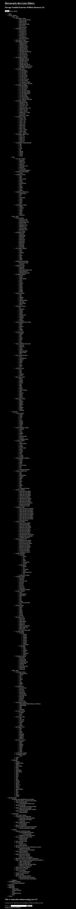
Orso (20, 336)
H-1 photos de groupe (24, 630)
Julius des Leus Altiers (25, 495)
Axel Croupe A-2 (23, 54)
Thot (20, 145)
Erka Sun (21, 698)
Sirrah (20, 209)
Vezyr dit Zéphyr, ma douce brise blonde (26, 800)
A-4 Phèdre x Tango (21, 28)
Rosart (17, 780)
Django (21, 745)
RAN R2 (21, 233)
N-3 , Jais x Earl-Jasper (22, 355)
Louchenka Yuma (23, 439)
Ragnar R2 (22, 236)
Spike (20, 202)
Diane (20, 751)
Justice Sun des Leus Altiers (26, 514)
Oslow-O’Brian (23, 300)
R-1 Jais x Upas (20, 218)
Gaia (24, 647)
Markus (21, 404)
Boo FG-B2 (22, 25)
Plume (21, 287)
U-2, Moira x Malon (21, 100)
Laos (20, 430)
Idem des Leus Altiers (24, 523)
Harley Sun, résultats (24, 855)
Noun (20, 259)
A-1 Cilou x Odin (20, 716)
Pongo (21, 288)
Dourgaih (21, 734)
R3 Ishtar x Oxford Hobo (22, 261)
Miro (20, 406)
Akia (20, 706)
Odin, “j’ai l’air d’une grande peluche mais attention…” (30, 860)
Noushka (21, 252)
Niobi (20, 348)
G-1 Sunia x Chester (21, 656)
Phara (20, 284)
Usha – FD (22, 124)
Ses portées (22, 821)
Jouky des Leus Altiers (25, 491)
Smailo (21, 190)
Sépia (20, 180)
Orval (20, 342)
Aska (20, 685)
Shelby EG (22, 161)
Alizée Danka (22, 705)
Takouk (21, 151)
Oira (17, 793)
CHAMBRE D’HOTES (15, 881)
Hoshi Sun (22, 624)
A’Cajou (21, 721)
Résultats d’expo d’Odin (25, 865)
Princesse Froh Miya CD (25, 270)
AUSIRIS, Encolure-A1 (25, 67)
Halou (20, 609)
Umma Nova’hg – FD (25, 108)
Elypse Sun (22, 700)
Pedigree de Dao (23, 838)
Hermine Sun (22, 621)
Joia (20, 472)
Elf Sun (21, 699)
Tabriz (17, 786)
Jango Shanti (22, 475)
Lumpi (21, 414)
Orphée (21, 312)
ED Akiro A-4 (23, 30)
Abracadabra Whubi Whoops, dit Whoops (30, 703)
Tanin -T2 (21, 138)
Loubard (21, 429)
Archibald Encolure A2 (25, 51)
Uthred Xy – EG (23, 103)
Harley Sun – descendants (26, 857)
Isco (20, 598)
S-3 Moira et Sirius (20, 174)
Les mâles (21, 554)
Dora (20, 728)
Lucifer (21, 450)
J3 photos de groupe (24, 488)
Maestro (21, 392)
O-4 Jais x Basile (20, 293)
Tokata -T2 (22, 139)
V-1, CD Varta (23, 89)
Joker (20, 463)
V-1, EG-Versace (23, 87)
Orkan (21, 338)
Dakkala (21, 737)
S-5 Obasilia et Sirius (21, 205)
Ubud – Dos (22, 128)
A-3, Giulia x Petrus (21, 40)
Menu (7, 11)
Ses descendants (27, 834)
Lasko (20, 432)
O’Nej (17, 796)
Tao (20, 150)
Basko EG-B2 (22, 21)
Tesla (20, 148)
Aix (20, 676)
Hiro (20, 608)
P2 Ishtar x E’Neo (20, 265)
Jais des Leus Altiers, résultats (27, 828)
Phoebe (21, 275)
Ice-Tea (25, 563)
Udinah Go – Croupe (24, 112)
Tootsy (17, 768)
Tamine (18, 794)
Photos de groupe (23, 520)
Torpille (18, 781)
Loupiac (21, 437)
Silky (20, 194)
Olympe (21, 316)
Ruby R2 (21, 244)
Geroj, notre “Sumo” (21, 815)
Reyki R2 (21, 245)
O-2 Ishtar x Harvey (21, 306)
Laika (20, 449)
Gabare (25, 643)
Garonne (25, 650)
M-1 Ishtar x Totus (20, 398)
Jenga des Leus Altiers (25, 492)
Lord (20, 453)
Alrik (20, 682)
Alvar (20, 677)
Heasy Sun (22, 618)
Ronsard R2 (22, 235)
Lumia (21, 424)
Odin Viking (19, 766)
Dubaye (21, 744)
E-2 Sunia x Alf (20, 686)
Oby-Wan (21, 301)
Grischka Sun (22, 663)
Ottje (20, 296)
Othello (21, 333)
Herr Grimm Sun (23, 627)
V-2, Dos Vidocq (23, 80)
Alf (20, 680)
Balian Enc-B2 (23, 27)
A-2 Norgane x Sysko (21, 702)
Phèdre (21, 291)
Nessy (20, 249)
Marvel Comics (23, 390)
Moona (21, 379)
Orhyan (18, 787)
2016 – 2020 (15, 216)
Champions (11, 884)
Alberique (21, 709)
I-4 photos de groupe (24, 552)
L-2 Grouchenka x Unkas (22, 427)
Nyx (20, 364)
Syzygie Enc (22, 168)
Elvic (20, 715)
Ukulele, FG (22, 125)
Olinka (21, 299)
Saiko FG (21, 167)
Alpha (20, 722)
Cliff (17, 758)
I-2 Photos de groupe (24, 589)
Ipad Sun (21, 579)
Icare (20, 596)
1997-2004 (15, 760)
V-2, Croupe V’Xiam (24, 82)
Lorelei (21, 446)
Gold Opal (25, 653)
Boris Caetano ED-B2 (25, 19)
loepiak (21, 421)
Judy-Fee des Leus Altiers (26, 502)
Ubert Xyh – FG (23, 109)
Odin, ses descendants (25, 862)
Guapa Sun (22, 669)
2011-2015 (15, 411)
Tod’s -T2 (21, 135)
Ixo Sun (21, 585)
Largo (20, 420)
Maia (20, 391)
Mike (20, 385)
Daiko (20, 747)
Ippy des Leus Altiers (24, 528)
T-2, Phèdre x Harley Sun (22, 134)
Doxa (20, 731)
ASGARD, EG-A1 (24, 60)
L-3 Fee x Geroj (20, 413)
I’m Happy (26, 569)
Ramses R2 (22, 239)
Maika (21, 408)
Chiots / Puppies (13, 15)
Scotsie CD (22, 163)
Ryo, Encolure (23, 228)
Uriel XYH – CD (23, 105)
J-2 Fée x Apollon (20, 489)
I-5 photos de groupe (24, 537)
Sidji (20, 184)
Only (20, 327)
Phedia (21, 290)
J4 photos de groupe (24, 469)
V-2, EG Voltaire (23, 71)
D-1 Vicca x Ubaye (20, 740)
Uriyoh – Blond (23, 111)
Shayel (21, 173)
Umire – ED (22, 118)
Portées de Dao (23, 839)
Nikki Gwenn (22, 352)
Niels (20, 362)
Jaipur (20, 462)
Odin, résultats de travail (25, 861)
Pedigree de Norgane (24, 848)
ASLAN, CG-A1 (23, 63)
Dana (20, 748)
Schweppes (22, 197)
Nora (20, 353)
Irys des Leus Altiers (24, 550)
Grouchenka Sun (23, 661)
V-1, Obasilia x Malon (21, 84)
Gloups (25, 635)
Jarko (20, 473)
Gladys (25, 654)
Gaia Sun (21, 664)
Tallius (17, 764)
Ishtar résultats (23, 823)
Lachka (21, 433)
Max (20, 384)
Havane (21, 615)
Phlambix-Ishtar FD (24, 272)
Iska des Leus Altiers (24, 544)
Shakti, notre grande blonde (23, 867)
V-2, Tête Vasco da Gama (25, 83)
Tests (13, 894)
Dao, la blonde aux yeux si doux (24, 836)
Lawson (21, 456)
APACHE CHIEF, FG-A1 (25, 66)
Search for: (8, 906)
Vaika (20, 755)
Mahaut (21, 407)
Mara (20, 387)
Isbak (24, 560)
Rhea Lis (18, 784)
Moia (20, 400)
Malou (21, 395)
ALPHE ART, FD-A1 (24, 64)
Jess (20, 486)
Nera (20, 369)
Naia (20, 257)
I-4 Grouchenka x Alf (21, 539)
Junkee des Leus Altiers (25, 498)
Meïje (20, 378)
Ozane (17, 783)
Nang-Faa (21, 346)
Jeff (20, 479)
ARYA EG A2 (23, 44)
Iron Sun (21, 582)
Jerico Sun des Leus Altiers (26, 510)
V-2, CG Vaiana (23, 74)
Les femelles (22, 565)
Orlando (21, 320)
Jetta (20, 484)
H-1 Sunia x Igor (20, 617)
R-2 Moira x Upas (20, 232)
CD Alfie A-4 (22, 32)
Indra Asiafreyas (27, 572)
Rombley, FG (22, 226)
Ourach (17, 761)
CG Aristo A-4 (23, 34)
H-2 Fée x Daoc (20, 605)
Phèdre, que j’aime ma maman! (24, 808)
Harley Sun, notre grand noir (23, 854)
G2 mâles (21, 633)
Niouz (20, 255)
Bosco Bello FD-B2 (24, 24)
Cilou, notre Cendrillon (22, 851)
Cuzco (17, 757)
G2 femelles (22, 646)
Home (10, 14)
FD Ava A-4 (22, 35)
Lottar (20, 416)
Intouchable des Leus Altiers (26, 534)
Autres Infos (12, 887)
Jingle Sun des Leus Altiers (26, 511)
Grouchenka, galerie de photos (27, 818)
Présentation (12, 886)
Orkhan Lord (22, 314)
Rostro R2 (22, 241)
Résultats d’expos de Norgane (27, 849)
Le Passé (14, 829)
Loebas (21, 423)
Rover (17, 767)
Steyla (21, 200)
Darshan (21, 735)
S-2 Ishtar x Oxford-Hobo (22, 171)
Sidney (21, 206)
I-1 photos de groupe (24, 602)
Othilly (21, 329)
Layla (20, 417)
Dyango (21, 741)
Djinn (20, 750)
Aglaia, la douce (20, 874)
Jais (20, 482)
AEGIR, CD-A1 (23, 61)
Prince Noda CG (23, 271)
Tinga (17, 792)
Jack (20, 466)
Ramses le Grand (23, 262)
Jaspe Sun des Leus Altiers (26, 515)
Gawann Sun (22, 659)
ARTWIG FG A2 (23, 50)
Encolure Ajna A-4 (24, 38)
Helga (20, 611)
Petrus (21, 277)
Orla (20, 294)
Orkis (20, 304)
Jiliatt (20, 481)
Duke (20, 742)
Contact (11, 896)
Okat (17, 790)
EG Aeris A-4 (22, 31)
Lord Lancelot (23, 436)
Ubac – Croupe (23, 129)
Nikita (21, 361)
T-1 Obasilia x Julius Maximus (23, 142)
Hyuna (21, 614)
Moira (20, 394)
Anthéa (21, 683)
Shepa (20, 213)
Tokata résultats (23, 812)
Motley (21, 381)
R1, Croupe (22, 231)
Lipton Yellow (23, 443)
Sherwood (22, 215)
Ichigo (24, 556)
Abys (20, 708)
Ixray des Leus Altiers (25, 533)
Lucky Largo (22, 447)
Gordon (25, 637)
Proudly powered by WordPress (13, 907)
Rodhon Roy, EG (23, 220)
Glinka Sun (22, 667)
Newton (21, 359)
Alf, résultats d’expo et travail (27, 877)
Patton (21, 285)
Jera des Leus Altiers (24, 497)
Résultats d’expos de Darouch (27, 835)
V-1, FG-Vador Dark (24, 93)
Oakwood (21, 309)
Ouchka (21, 326)
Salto (20, 176)
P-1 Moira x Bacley (21, 274)
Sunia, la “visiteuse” (21, 870)
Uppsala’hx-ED (23, 102)
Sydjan (21, 187)
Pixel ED (21, 267)
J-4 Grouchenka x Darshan (22, 458)
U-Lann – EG (22, 119)
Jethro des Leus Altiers (25, 501)
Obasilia (21, 297)
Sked (20, 177)
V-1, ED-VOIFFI (23, 86)
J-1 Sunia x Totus (20, 507)
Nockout (21, 345)
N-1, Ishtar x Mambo (21, 248)
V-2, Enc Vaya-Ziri (24, 79)
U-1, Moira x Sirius (21, 116)
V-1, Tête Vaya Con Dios (25, 99)
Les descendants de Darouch (26, 832)
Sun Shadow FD (23, 165)
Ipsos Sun (21, 586)
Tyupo (21, 155)
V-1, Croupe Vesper (24, 98)
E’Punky (21, 712)
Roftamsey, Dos (23, 229)
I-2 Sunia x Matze (20, 576)
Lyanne (21, 455)
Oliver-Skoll (22, 303)
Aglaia (21, 725)
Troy (20, 147)
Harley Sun (22, 628)
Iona (20, 604)
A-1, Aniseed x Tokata (21, 57)
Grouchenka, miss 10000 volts (23, 816)
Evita (20, 714)
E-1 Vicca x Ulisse (20, 711)
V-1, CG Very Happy (24, 90)
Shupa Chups (22, 178)
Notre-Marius (22, 358)
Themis (21, 152)
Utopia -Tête (22, 131)
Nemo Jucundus (23, 351)
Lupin (20, 452)
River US (21, 264)
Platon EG (22, 268)
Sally (20, 203)
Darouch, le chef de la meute (23, 831)
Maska (21, 403)
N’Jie (20, 356)
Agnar (21, 679)
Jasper (21, 460)
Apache (21, 674)
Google (25, 634)
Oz (20, 307)
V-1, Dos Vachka (23, 96)
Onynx (21, 310)
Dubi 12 (21, 738)
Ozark (20, 313)
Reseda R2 (22, 242)
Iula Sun (21, 583)
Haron (21, 607)
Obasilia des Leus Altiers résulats (27, 806)
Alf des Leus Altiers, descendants (27, 878)
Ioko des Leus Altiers (24, 531)
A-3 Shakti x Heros (21, 672)
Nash (20, 251)
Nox (20, 254)
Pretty (20, 280)
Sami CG (21, 164)
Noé (20, 366)
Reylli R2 (21, 246)
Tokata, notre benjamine (22, 810)
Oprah (21, 323)
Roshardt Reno (19, 763)
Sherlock (21, 207)
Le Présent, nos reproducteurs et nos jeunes (23, 799)
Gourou (25, 640)
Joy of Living (22, 465)
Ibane (24, 570)
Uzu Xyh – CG (23, 106)
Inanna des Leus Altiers (25, 540)
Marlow (21, 401)
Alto (20, 718)
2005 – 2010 (15, 670)
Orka (20, 325)
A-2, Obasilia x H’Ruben (22, 41)
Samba (21, 210)
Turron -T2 (22, 137)
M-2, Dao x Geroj (20, 377)
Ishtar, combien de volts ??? (23, 822)
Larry (20, 442)
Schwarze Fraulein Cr (24, 170)
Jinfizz (21, 485)
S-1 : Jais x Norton (20, 158)
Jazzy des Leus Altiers (25, 500)
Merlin (21, 388)
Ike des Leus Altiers (24, 549)
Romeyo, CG (22, 223)
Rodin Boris (19, 771)
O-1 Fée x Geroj (20, 332)
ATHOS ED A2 (23, 43)
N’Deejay (21, 374)
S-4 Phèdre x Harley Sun (22, 192)
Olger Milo (18, 770)
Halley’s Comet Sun (24, 625)
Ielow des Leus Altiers (25, 530)
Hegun (21, 612)
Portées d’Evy (23, 844)
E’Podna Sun (22, 693)
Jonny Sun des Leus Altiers (26, 518)
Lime (20, 426)
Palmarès (14, 880)
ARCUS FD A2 (23, 48)
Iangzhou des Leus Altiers (26, 536)
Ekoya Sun (22, 692)
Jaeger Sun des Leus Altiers (26, 513)
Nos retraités (15, 813)
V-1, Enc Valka (23, 95)
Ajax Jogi (21, 719)
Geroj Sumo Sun (23, 666)
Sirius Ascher (22, 183)
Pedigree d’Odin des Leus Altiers (27, 864)
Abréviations (15, 888)
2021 (13, 157)
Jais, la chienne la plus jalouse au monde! (26, 826)
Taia (20, 144)
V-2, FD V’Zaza (23, 76)
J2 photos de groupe (24, 505)
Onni (20, 335)
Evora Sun (22, 690)
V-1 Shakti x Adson (21, 754)
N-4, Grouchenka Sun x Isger (23, 343)
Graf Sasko (26, 644)
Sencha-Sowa (22, 193)
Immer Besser (22, 593)
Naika (20, 258)
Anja (20, 724)
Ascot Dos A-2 (23, 53)
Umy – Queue (23, 132)
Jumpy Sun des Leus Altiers (26, 508)
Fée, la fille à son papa (21, 845)
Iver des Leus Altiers (24, 524)
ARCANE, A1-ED (24, 58)
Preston (21, 283)
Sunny (21, 186)
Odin (17, 779)
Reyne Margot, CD (24, 222)
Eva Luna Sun (23, 695)
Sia (20, 196)
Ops (20, 340)
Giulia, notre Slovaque (21, 802)
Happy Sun (22, 622)
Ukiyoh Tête (22, 113)
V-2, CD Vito (22, 73)
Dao (20, 729)
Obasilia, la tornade (21, 805)
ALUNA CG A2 (23, 47)
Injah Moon (22, 595)
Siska (20, 212)
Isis (24, 567)
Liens (13, 891)
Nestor (21, 375)
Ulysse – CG (22, 122)
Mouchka (21, 410)
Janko (20, 478)
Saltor (20, 199)
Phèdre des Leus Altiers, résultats (27, 809)
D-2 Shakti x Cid (20, 727)
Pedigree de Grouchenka (25, 819)
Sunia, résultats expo (24, 871)
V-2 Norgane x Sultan (21, 753)
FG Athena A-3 (23, 37)
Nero (20, 371)
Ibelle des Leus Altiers (25, 541)
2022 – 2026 (15, 17)
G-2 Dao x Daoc (20, 631)
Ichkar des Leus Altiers (25, 527)
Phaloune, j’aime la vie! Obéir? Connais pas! (27, 858)
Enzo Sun (21, 696)
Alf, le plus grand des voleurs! (23, 875)
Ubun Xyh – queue (24, 115)
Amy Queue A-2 (23, 56)
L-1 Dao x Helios (20, 440)
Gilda (24, 651)
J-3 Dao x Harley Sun (21, 471)
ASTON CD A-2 (23, 45)
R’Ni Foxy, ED (23, 219)
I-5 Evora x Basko (20, 521)
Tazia (17, 773)
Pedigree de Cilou (23, 852)
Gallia (24, 648)
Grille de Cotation (16, 890)
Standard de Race (16, 893)
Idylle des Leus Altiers (25, 526)
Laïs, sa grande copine (21, 841)
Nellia (20, 365)
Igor (24, 559)
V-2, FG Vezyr (23, 77)
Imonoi (25, 566)
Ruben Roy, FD (23, 225)
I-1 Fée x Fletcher (20, 591)
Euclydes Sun (22, 687)
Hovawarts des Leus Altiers (20, 3)
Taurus (21, 154)
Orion (20, 339)
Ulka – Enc (22, 126)
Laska (20, 445)
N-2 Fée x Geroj (20, 368)
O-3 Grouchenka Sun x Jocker (23, 322)
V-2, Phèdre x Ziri (20, 69)
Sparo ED (21, 160)
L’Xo (20, 434)
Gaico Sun (22, 657)
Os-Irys (21, 330)
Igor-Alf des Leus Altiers (25, 543)
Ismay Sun (22, 588)
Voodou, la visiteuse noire (22, 873)
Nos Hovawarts (12, 797)
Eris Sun (21, 689)
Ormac (21, 319)
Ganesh (25, 638)
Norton (21, 349)
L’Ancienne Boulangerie (18, 883)
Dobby (21, 732)
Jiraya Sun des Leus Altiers (26, 517)
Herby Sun (22, 620)
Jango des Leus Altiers (25, 494)
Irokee (21, 601)
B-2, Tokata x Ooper (21, 18)
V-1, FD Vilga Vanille (24, 92)
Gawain (25, 641)
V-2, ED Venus (23, 70)
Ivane (20, 592)
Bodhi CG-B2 (22, 22)
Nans (20, 372)
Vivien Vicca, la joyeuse (22, 868)
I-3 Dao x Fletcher (20, 553)
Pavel (20, 281)
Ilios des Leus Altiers (24, 547)
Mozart (21, 382)
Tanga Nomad (19, 789)
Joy (20, 468)
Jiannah (21, 476)
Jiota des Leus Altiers (24, 504)
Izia (24, 573)
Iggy (20, 599)
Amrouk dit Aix (23, 673)
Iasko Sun (21, 578)
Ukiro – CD (22, 121)
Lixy (20, 419)
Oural (17, 774)
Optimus (21, 317)
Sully (20, 189)
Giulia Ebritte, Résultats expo (26, 803)
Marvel (21, 397)
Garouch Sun (22, 660)
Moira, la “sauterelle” (21, 825)
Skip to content (13, 11)
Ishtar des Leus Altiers (25, 546)
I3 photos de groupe (24, 575)
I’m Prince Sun (23, 580)
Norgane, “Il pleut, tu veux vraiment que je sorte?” (28, 847)
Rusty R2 (21, 238)
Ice (24, 557)
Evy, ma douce (19, 842)
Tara (17, 777)
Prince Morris (22, 278)
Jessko (21, 459)
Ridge (17, 776)
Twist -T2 (21, 141)
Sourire (21, 181)
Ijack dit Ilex (26, 562)
